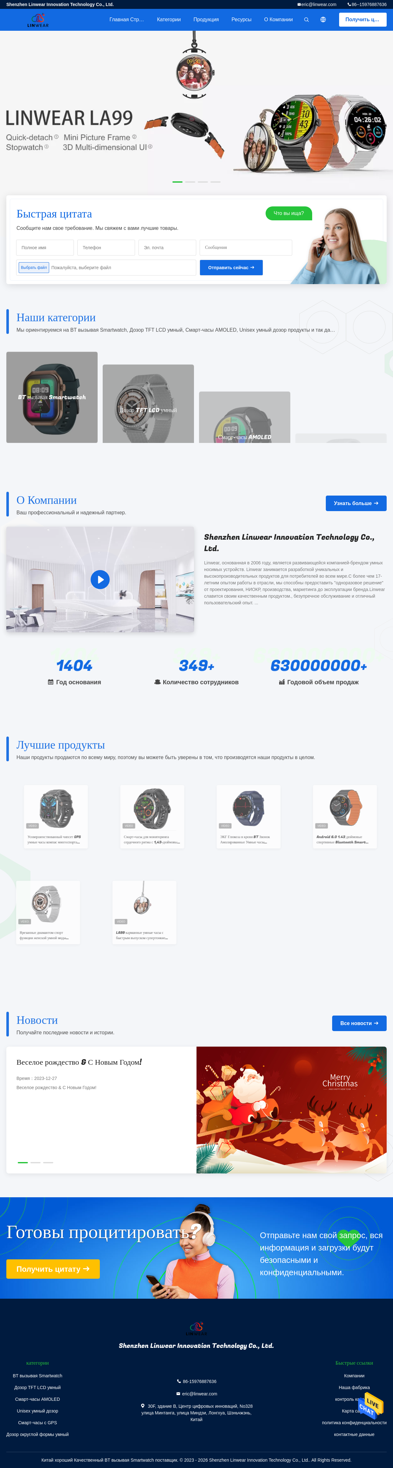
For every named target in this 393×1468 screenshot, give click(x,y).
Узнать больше (353, 503)
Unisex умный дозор (37, 1410)
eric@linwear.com (319, 4)
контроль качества (354, 1399)
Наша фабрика (354, 1387)
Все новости (356, 1023)
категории (169, 19)
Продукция (206, 19)
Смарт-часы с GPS (37, 1422)
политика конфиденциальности (354, 1422)
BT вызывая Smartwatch (37, 1375)
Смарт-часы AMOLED (37, 1399)
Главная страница (130, 19)
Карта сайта (354, 1410)
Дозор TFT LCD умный (37, 1387)
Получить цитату (366, 19)
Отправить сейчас (228, 267)
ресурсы (242, 19)
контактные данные (354, 1434)
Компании (354, 1375)
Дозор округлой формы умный (37, 1434)
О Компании (278, 19)
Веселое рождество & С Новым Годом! (79, 1062)
